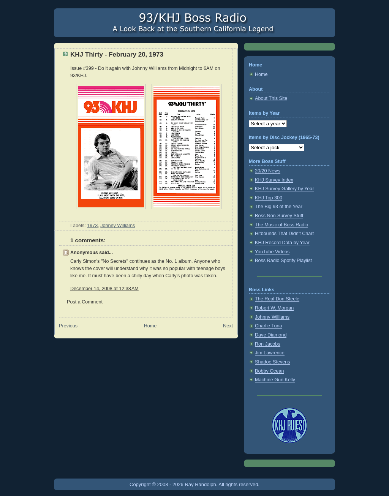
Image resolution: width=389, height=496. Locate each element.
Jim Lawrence (270, 352)
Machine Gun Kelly (275, 379)
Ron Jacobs (267, 344)
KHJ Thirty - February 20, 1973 (116, 54)
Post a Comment (85, 302)
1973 (92, 225)
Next (228, 326)
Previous (68, 326)
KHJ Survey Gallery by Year (284, 188)
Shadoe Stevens (272, 362)
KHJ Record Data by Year (282, 242)
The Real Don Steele (277, 299)
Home (150, 326)
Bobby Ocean (269, 371)
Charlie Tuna (268, 326)
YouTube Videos (272, 251)
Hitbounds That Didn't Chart (284, 233)
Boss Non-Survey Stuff (279, 215)
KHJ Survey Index (274, 180)
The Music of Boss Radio (281, 224)
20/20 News (267, 171)
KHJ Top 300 (268, 198)
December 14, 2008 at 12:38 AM (104, 288)
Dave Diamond (270, 335)
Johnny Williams (117, 225)
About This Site (271, 98)
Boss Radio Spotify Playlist (283, 260)
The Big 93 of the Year (278, 206)
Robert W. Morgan (274, 308)
